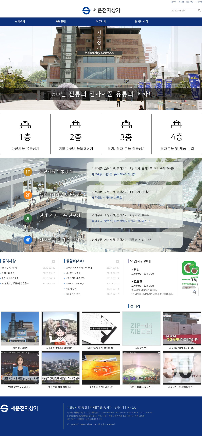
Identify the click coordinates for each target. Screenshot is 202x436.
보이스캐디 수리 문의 (75, 278)
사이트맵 (198, 2)
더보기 (53, 261)
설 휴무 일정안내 (9, 268)
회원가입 (189, 2)
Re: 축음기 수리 (73, 294)
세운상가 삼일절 (73, 273)
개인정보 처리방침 (78, 407)
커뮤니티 (101, 21)
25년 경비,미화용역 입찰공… (15, 283)
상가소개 (20, 21)
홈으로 (173, 2)
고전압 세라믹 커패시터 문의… (80, 268)
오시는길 (132, 407)
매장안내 (61, 21)
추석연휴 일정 (8, 273)
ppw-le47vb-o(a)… (75, 283)
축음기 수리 (71, 289)
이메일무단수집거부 (102, 407)
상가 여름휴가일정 (10, 278)
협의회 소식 (141, 21)
